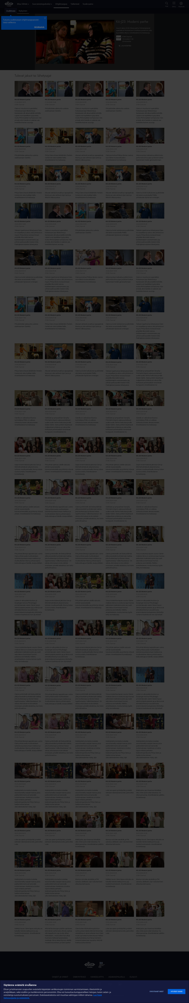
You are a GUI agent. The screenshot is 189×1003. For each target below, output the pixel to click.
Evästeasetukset (157, 991)
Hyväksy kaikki (176, 991)
